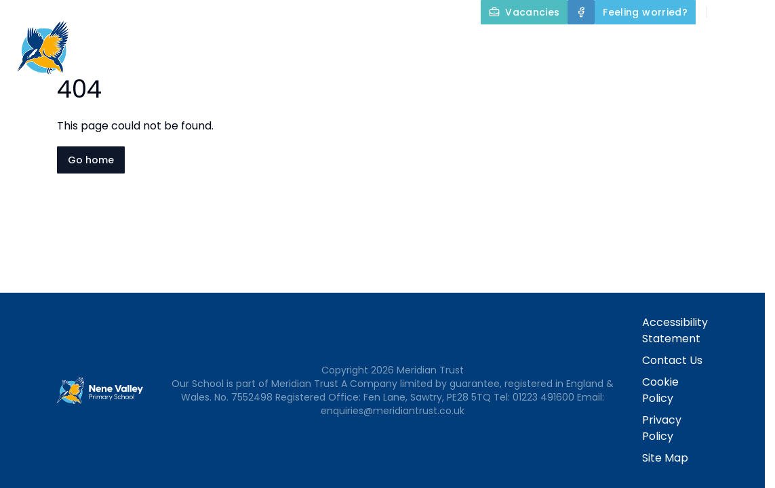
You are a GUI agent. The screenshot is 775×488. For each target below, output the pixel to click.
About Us (320, 43)
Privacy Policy (661, 428)
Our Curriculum (564, 43)
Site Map (665, 458)
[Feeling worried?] (645, 12)
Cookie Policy (660, 390)
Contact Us (735, 76)
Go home (91, 160)
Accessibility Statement (675, 330)
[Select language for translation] (753, 12)
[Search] (725, 12)
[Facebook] (581, 12)
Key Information (434, 43)
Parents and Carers (702, 43)
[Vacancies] (524, 12)
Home (243, 43)
